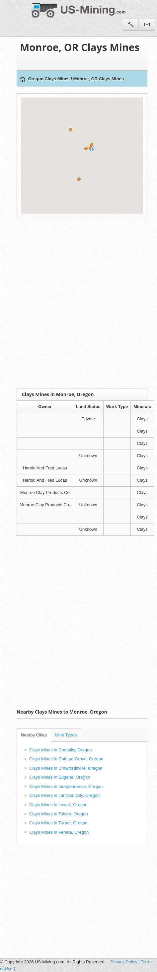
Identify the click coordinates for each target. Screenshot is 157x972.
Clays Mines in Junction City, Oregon (64, 795)
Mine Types (66, 734)
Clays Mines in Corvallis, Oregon (60, 749)
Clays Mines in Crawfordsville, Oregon (65, 768)
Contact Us (147, 25)
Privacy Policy (124, 961)
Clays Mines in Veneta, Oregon (59, 832)
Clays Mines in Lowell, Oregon (58, 804)
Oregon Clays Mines (49, 78)
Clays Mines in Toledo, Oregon (58, 813)
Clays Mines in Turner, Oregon (58, 822)
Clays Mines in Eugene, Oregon (59, 777)
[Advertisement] (77, 303)
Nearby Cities (34, 734)
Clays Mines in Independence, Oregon (66, 786)
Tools (131, 25)
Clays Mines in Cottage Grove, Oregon (66, 758)
